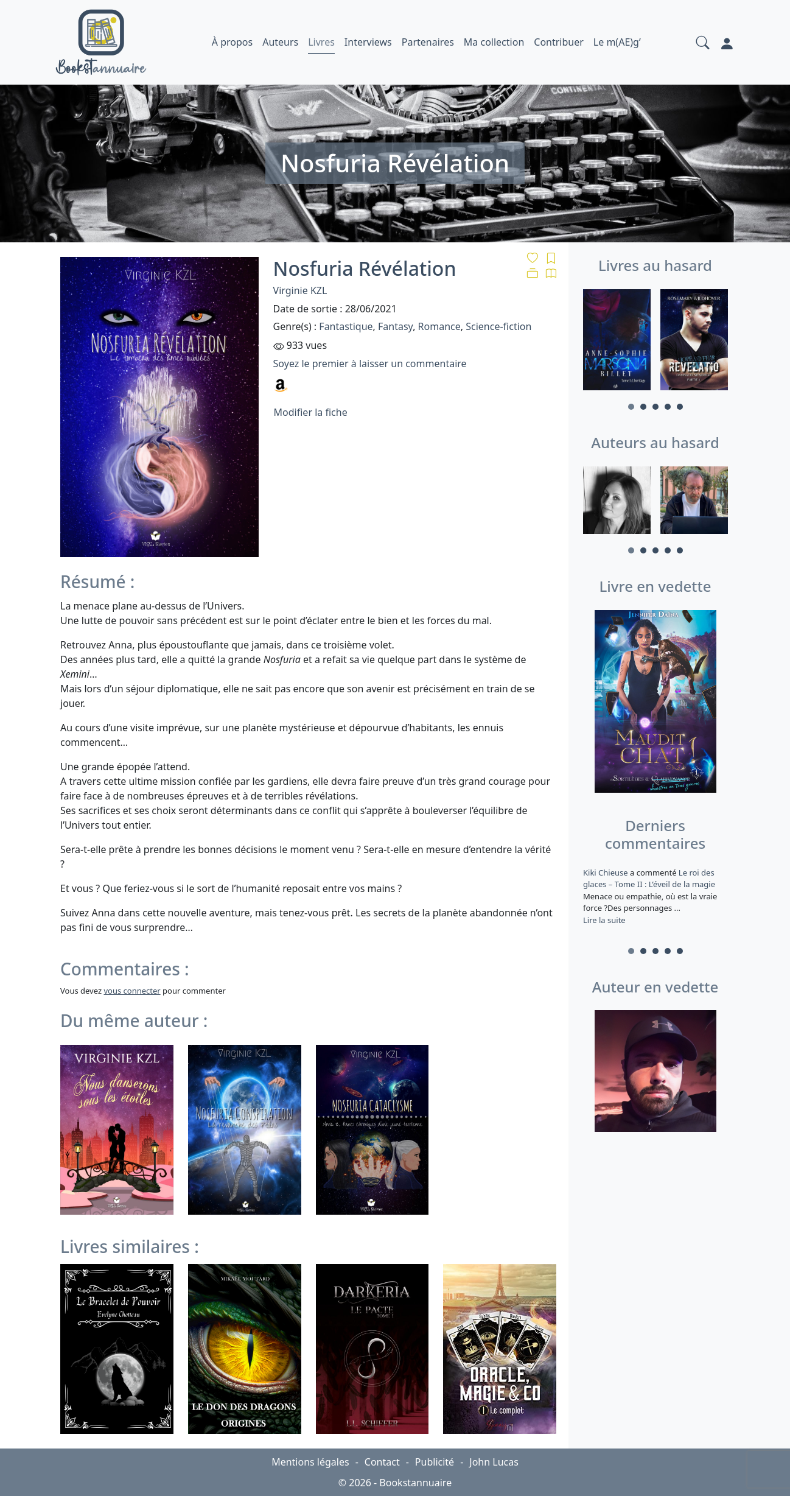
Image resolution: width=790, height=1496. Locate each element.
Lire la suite (604, 920)
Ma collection (494, 42)
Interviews (368, 42)
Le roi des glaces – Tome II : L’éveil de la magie (649, 878)
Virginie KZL (300, 290)
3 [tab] (655, 407)
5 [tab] (680, 407)
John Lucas (494, 1462)
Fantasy (395, 326)
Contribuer (559, 42)
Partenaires (428, 42)
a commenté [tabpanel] (655, 896)
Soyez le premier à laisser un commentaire (370, 363)
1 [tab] (631, 407)
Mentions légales (310, 1462)
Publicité (434, 1462)
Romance (439, 326)
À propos (232, 42)
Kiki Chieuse (606, 872)
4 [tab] (668, 407)
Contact (382, 1462)
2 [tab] (643, 407)
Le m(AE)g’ (617, 42)
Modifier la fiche (311, 412)
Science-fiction (498, 326)
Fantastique (345, 326)
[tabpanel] (616, 342)
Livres (321, 42)
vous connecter (131, 990)
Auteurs (280, 42)
